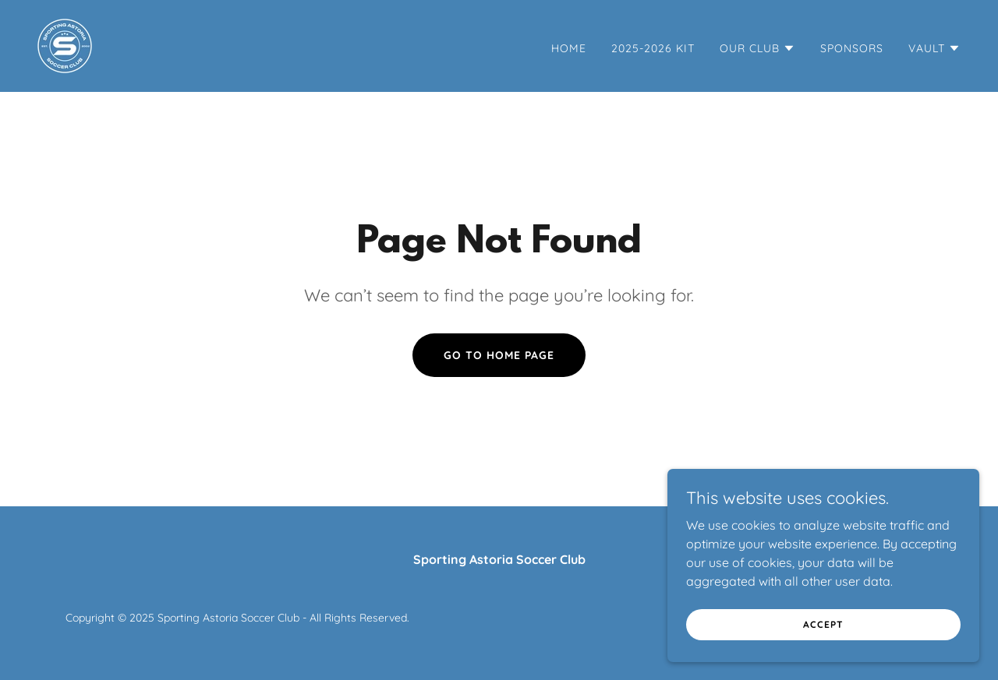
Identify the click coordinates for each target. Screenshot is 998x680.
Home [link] (568, 48)
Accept (823, 624)
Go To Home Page (499, 355)
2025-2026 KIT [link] (653, 48)
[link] (64, 44)
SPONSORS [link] (851, 48)
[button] (757, 48)
